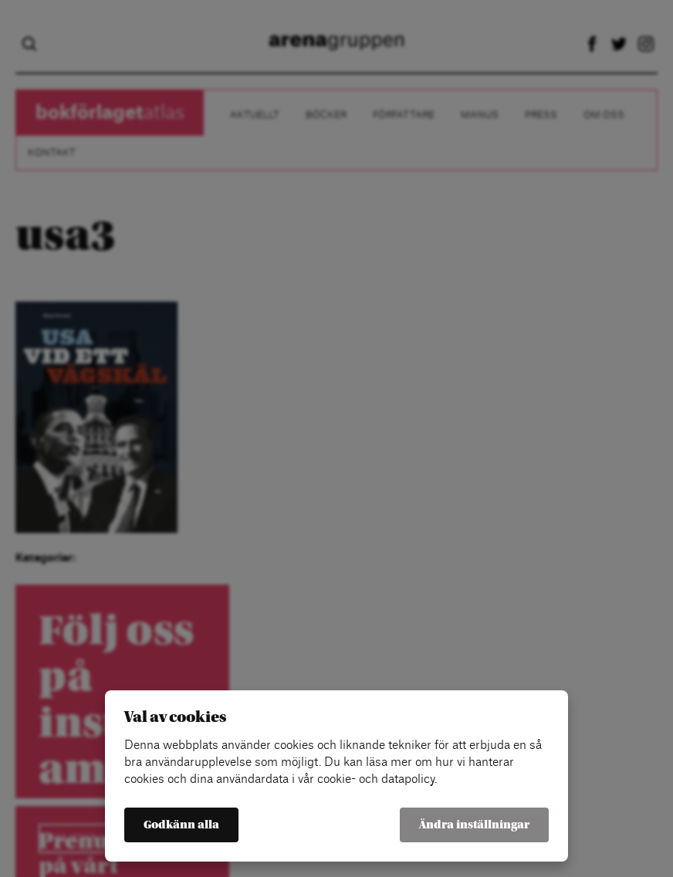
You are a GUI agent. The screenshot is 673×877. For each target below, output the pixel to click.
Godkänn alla (181, 824)
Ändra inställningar (474, 824)
